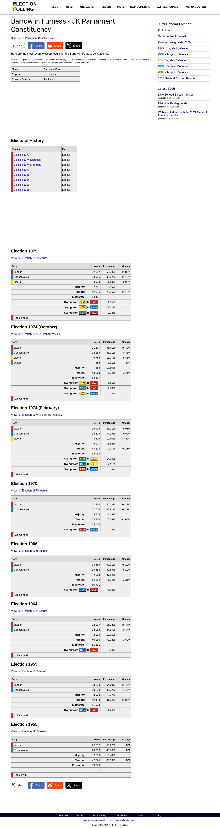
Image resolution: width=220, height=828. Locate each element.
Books (80, 815)
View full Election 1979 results (29, 258)
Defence (182, 48)
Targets (170, 48)
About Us (63, 815)
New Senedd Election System (176, 94)
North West (50, 74)
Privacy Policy (100, 815)
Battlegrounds (167, 7)
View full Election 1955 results (29, 731)
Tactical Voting (195, 7)
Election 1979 (21, 154)
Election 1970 (21, 169)
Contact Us (141, 815)
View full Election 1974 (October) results (35, 334)
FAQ (159, 815)
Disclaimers (121, 815)
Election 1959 (21, 184)
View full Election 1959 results (29, 671)
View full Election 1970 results (29, 490)
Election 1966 (21, 174)
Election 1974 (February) (28, 164)
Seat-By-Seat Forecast (172, 36)
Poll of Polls (165, 30)
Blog (54, 7)
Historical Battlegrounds (172, 103)
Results (105, 7)
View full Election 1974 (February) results (36, 414)
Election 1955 (21, 189)
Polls (69, 7)
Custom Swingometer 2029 (174, 42)
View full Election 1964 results (29, 610)
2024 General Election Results (176, 78)
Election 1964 (21, 179)
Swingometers (140, 7)
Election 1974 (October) (27, 159)
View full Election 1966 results (29, 550)
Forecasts (86, 7)
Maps (120, 7)
